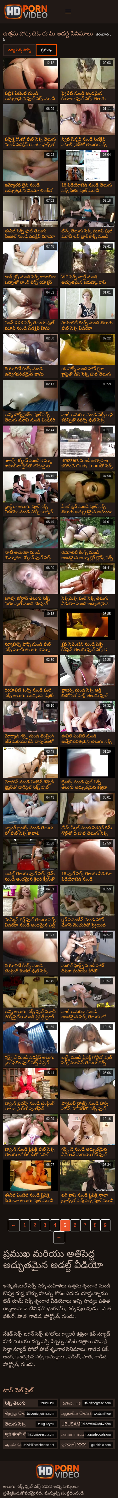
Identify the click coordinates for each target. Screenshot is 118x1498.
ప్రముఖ (46, 50)
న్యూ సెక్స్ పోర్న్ (19, 50)
